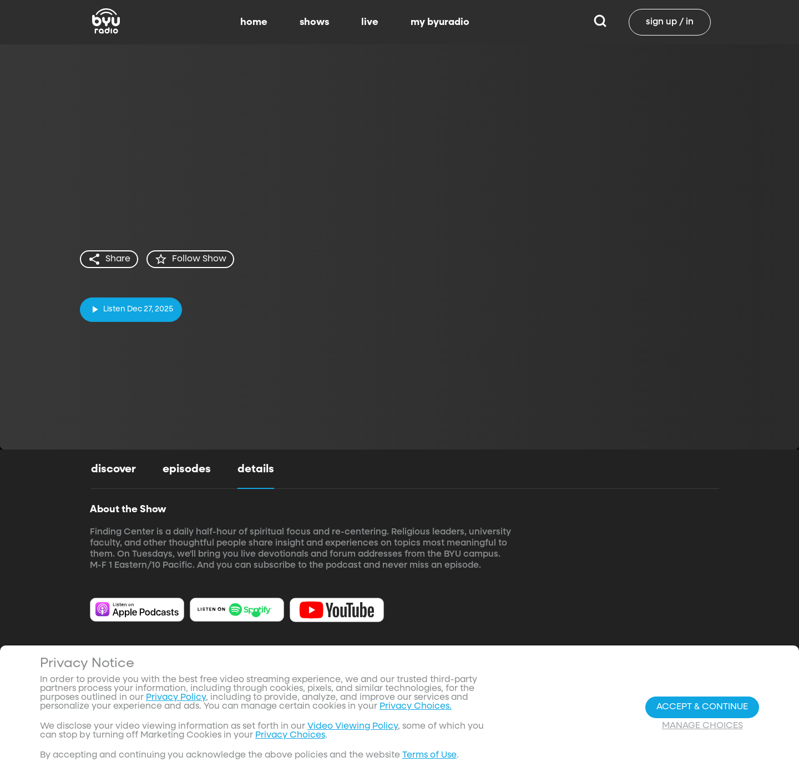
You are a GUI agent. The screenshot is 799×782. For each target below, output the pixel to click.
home (253, 22)
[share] (109, 259)
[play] (131, 309)
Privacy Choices (290, 738)
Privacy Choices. (416, 709)
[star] (190, 259)
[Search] (600, 22)
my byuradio (440, 22)
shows (314, 22)
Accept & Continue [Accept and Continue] (702, 709)
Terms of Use (429, 758)
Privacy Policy (176, 700)
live (369, 22)
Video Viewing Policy (352, 729)
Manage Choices (702, 728)
